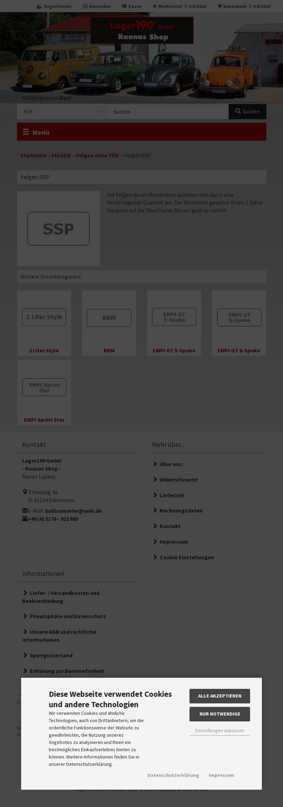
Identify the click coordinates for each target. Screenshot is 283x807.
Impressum (221, 775)
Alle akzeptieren (219, 696)
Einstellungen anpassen (219, 730)
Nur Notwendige (220, 714)
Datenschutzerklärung (173, 775)
